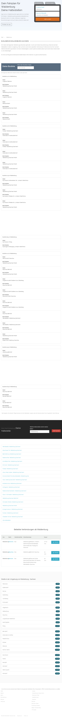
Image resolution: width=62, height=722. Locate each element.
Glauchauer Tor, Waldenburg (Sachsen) (12, 450)
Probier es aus (6, 24)
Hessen (33, 691)
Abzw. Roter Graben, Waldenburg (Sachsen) (13, 472)
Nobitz (31, 659)
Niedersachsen (35, 697)
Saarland (34, 699)
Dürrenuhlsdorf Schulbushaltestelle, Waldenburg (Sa (16, 476)
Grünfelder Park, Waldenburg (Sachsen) (12, 461)
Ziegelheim (31, 608)
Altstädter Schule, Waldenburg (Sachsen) (13, 516)
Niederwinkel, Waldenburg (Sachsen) (12, 457)
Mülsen (31, 642)
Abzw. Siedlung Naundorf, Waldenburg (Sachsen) (15, 479)
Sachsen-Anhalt (35, 703)
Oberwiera (31, 584)
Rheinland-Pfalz (35, 695)
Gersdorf (31, 662)
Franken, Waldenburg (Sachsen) (10, 513)
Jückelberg (31, 599)
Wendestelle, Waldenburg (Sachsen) (11, 446)
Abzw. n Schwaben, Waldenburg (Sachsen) (13, 494)
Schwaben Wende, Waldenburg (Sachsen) (13, 502)
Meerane (11, 558)
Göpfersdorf (31, 588)
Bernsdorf (31, 631)
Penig (31, 626)
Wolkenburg (31, 611)
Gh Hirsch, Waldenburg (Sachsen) (11, 465)
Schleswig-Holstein (36, 705)
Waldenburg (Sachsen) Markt (10, 505)
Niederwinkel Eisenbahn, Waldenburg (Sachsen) (14, 490)
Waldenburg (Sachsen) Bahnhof (10, 498)
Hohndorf (31, 666)
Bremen (2, 699)
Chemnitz (11, 541)
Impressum (19, 715)
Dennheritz (31, 655)
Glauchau (11, 552)
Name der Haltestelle (41, 13)
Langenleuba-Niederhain (31, 619)
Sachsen (33, 701)
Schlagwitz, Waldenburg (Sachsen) (11, 487)
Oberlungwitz (31, 670)
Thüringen (34, 709)
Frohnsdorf (31, 602)
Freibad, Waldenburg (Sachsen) (10, 468)
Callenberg (31, 595)
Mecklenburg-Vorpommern (38, 693)
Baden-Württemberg (36, 707)
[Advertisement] (31, 223)
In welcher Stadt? (40, 7)
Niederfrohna (31, 639)
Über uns (26, 715)
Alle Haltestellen (7, 520)
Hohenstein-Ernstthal (31, 635)
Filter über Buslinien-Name (24, 64)
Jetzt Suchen (56, 430)
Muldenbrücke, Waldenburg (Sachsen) (12, 483)
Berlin (2, 695)
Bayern (2, 693)
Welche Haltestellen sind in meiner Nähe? (39, 427)
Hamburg (3, 701)
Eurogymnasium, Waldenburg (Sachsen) (13, 509)
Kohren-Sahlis (31, 650)
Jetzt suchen (47, 19)
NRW (2, 691)
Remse (31, 591)
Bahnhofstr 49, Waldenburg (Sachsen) (12, 454)
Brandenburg (3, 697)
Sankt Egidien (31, 622)
